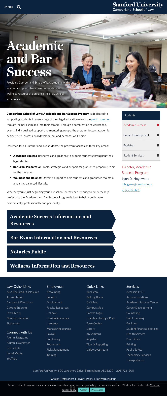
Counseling (133, 313)
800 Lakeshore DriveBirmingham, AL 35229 (85, 370)
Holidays (52, 313)
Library (90, 329)
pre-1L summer (100, 119)
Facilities (131, 323)
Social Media (14, 353)
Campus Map (94, 307)
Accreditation (15, 297)
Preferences (97, 389)
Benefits (52, 297)
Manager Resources (59, 329)
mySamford (93, 334)
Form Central (94, 323)
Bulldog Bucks (94, 297)
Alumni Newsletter (18, 343)
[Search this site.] (19, 7)
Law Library (14, 313)
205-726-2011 (125, 370)
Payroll (51, 334)
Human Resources (58, 318)
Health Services (135, 334)
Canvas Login (94, 313)
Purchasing (53, 339)
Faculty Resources (58, 307)
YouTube (12, 358)
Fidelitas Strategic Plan (100, 318)
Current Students (17, 307)
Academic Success (134, 125)
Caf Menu (92, 302)
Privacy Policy (85, 379)
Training (51, 355)
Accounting (53, 292)
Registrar (128, 145)
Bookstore (92, 292)
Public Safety (134, 349)
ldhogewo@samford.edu (137, 184)
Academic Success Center (142, 302)
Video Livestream (97, 349)
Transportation (135, 360)
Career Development (136, 135)
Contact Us (13, 348)
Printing (131, 344)
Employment (54, 302)
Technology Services (138, 355)
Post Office (133, 339)
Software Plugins (106, 379)
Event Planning (135, 318)
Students (129, 115)
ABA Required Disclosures (23, 292)
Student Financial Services (142, 329)
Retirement (53, 344)
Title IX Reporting (97, 344)
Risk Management (58, 349)
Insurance (53, 323)
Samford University (45, 370)
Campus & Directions (20, 302)
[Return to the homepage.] (138, 10)
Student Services (133, 155)
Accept (83, 389)
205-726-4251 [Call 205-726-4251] (131, 190)
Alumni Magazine (17, 337)
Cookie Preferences (62, 379)
